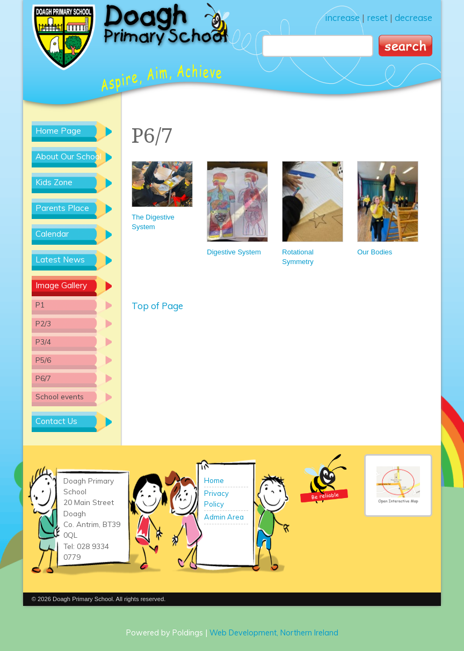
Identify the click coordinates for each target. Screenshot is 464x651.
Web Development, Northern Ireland (273, 633)
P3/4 (43, 341)
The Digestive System (162, 196)
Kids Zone (54, 182)
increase (342, 17)
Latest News (60, 259)
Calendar (52, 234)
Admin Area (224, 517)
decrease (413, 17)
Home (214, 480)
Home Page (58, 131)
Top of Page (157, 305)
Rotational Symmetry (312, 213)
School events (59, 396)
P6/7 (43, 378)
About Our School (68, 156)
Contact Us (56, 421)
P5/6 (43, 359)
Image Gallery (61, 285)
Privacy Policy (216, 498)
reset (377, 17)
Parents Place (62, 208)
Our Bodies (387, 208)
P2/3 (43, 323)
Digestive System (237, 208)
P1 (40, 304)
